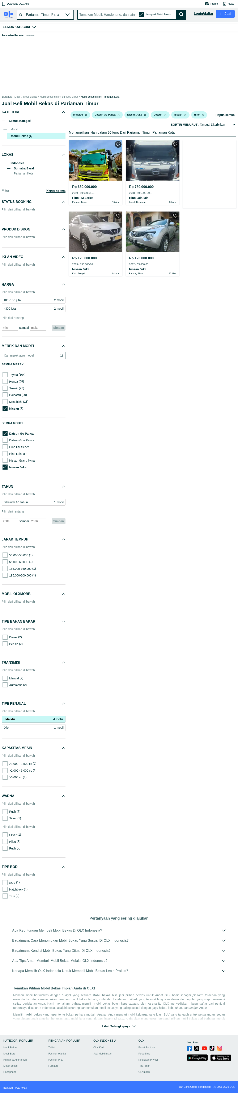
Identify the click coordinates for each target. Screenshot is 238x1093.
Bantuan (8, 1087)
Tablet (51, 1047)
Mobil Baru (9, 1053)
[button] (15, 3)
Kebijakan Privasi (148, 1059)
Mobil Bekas (30, 96)
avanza (30, 35)
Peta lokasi (21, 1087)
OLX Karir (99, 1047)
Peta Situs (144, 1053)
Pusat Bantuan (147, 1047)
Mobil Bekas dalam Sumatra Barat (59, 96)
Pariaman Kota (23, 173)
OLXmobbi (144, 1071)
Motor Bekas (10, 1065)
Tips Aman (144, 1065)
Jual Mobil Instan (102, 1053)
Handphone (9, 1071)
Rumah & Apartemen (15, 1059)
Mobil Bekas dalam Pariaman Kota (100, 96)
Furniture (53, 1065)
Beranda (7, 96)
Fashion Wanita (57, 1053)
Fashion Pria (55, 1059)
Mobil (17, 96)
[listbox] (86, 114)
